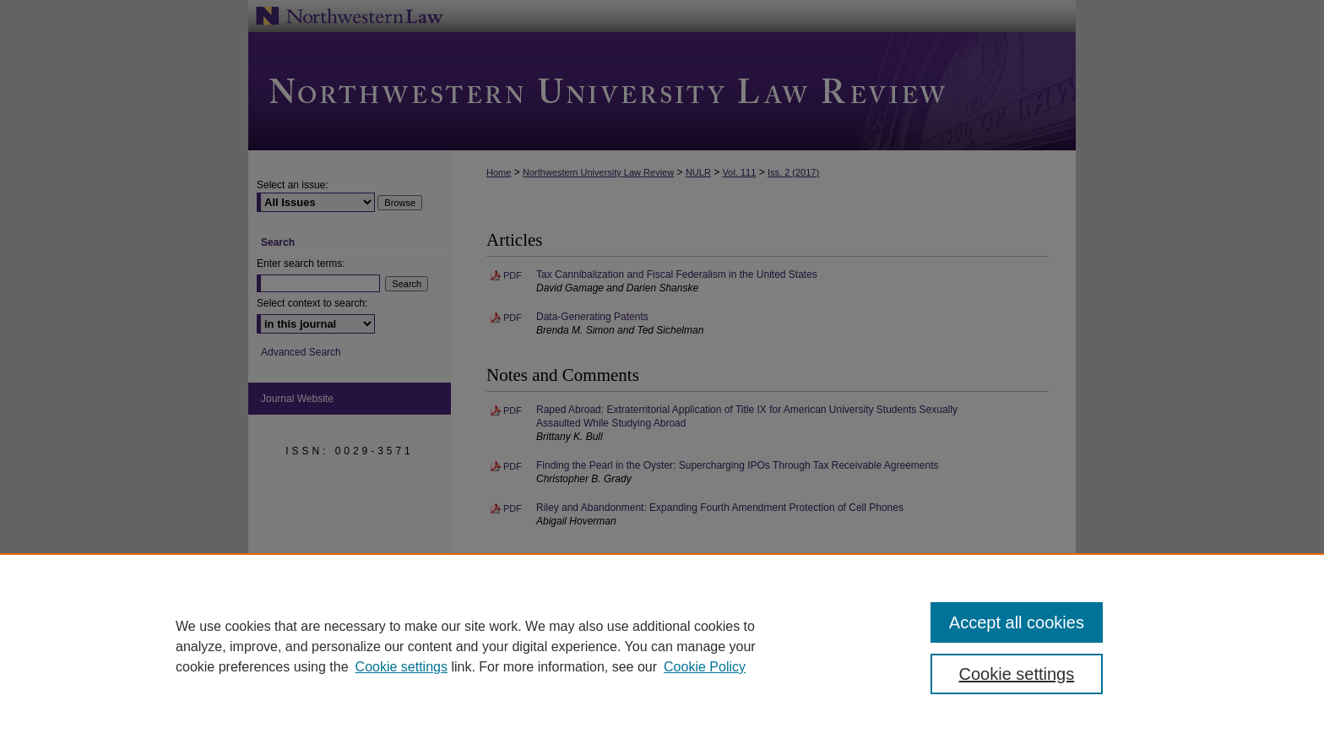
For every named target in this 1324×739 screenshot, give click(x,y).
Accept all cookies (1016, 622)
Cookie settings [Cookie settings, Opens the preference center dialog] (1017, 674)
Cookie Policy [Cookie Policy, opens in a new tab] (705, 667)
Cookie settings (401, 667)
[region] (662, 646)
